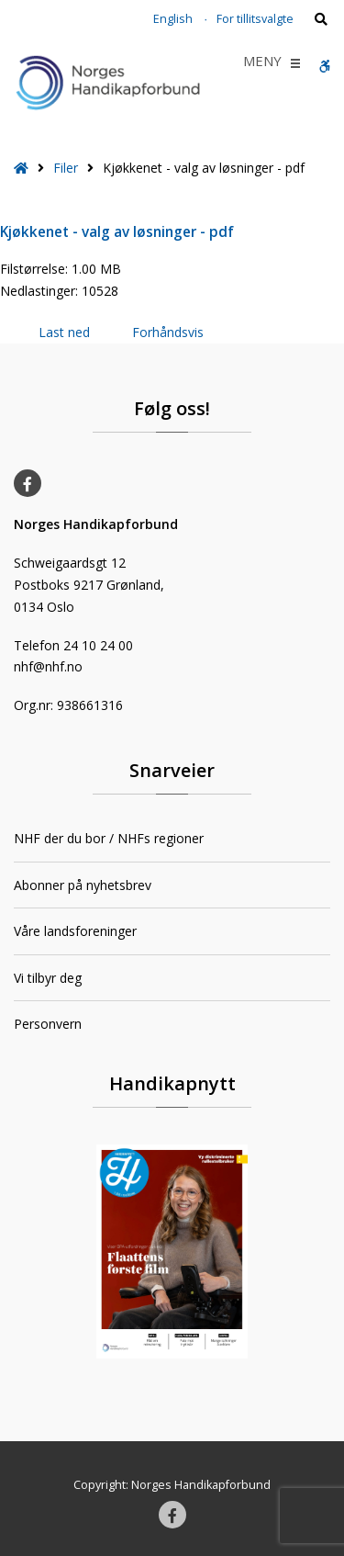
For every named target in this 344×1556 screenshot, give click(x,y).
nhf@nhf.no (48, 666)
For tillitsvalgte (255, 19)
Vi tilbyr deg (48, 978)
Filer (65, 167)
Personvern (48, 1023)
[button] (262, 63)
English (173, 19)
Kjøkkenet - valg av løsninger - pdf (117, 232)
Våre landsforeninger (75, 931)
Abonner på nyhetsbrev (82, 885)
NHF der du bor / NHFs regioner (109, 838)
